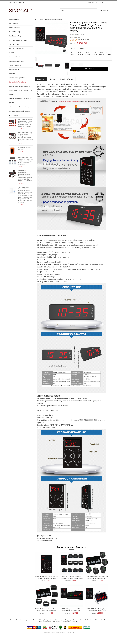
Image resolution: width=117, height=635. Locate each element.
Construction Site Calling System (20, 111)
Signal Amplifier (14, 69)
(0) (79, 39)
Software (12, 73)
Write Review (85, 39)
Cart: (104, 10)
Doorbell (11, 53)
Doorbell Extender (15, 57)
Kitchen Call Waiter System (53, 19)
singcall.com (58, 632)
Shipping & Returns (66, 79)
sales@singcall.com (19, 2)
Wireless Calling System (17, 78)
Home (41, 19)
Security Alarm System (16, 48)
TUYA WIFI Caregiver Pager (18, 40)
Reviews (53, 79)
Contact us (66, 622)
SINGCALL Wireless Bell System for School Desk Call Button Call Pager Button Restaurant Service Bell (25, 161)
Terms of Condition (86, 620)
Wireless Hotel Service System (19, 86)
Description (41, 79)
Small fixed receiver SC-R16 (24, 148)
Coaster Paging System (17, 65)
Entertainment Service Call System (21, 107)
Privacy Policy (43, 620)
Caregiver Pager (14, 44)
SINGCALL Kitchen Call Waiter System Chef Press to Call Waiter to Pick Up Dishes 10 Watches (72, 578)
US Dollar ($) (103, 2)
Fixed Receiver (14, 23)
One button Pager (15, 32)
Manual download (101, 620)
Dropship (75, 622)
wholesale (56, 622)
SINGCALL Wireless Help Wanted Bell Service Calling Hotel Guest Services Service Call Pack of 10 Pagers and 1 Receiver (25, 137)
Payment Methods (31, 620)
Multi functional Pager (16, 61)
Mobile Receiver (14, 27)
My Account (92, 2)
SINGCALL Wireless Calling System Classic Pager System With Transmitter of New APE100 (46, 578)
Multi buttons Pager (15, 36)
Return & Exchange (56, 620)
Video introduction (45, 622)
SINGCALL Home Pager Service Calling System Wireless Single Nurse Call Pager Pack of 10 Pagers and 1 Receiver (25, 123)
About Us (19, 620)
